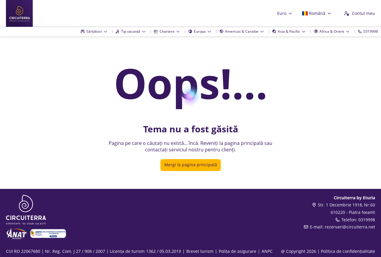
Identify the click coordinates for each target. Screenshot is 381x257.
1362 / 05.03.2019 (163, 251)
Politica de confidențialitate (348, 251)
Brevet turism (199, 251)
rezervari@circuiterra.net (350, 227)
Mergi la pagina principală (190, 164)
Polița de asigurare (237, 251)
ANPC (267, 251)
